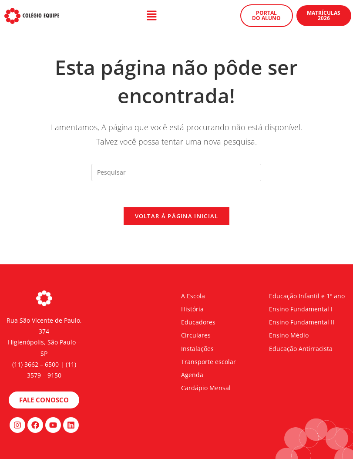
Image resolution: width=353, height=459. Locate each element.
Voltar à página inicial (177, 216)
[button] (152, 16)
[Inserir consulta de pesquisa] (176, 172)
